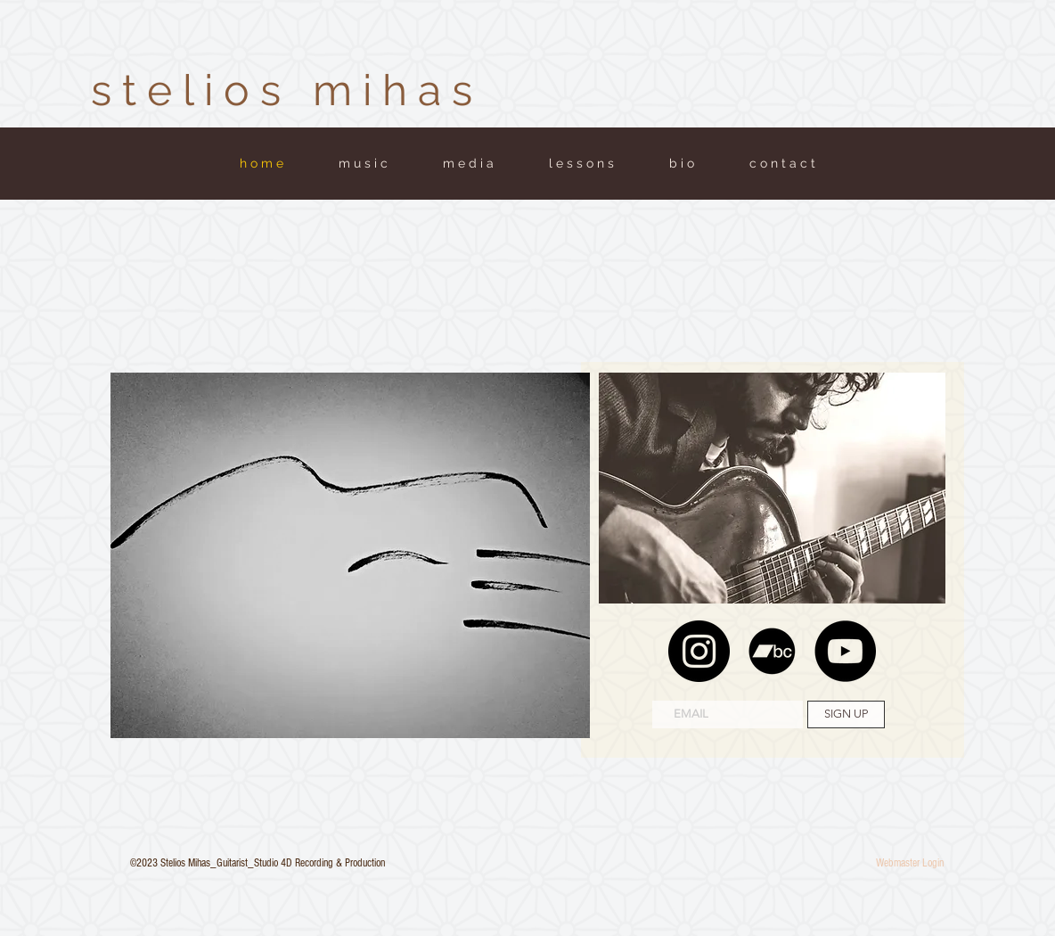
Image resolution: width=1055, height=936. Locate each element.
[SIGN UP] (846, 714)
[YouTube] (845, 651)
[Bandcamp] (772, 651)
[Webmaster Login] (909, 863)
